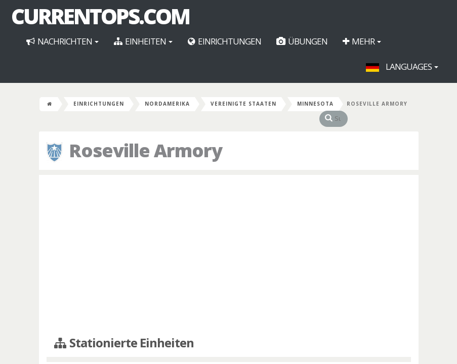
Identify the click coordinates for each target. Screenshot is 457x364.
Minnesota (315, 103)
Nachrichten (62, 41)
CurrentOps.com (100, 16)
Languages (402, 66)
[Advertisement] (229, 253)
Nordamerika (167, 103)
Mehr (362, 41)
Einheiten (143, 41)
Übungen (301, 41)
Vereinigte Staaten (243, 103)
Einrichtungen (224, 41)
